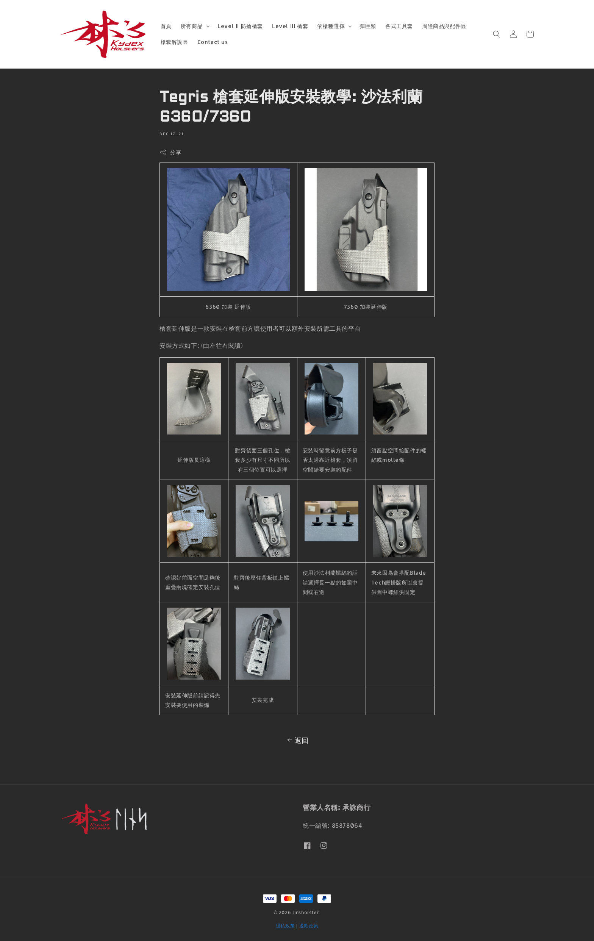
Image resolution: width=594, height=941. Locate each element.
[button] (496, 34)
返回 (297, 740)
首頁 (166, 26)
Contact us (212, 42)
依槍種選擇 (331, 26)
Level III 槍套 (290, 26)
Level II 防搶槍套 (240, 26)
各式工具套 (399, 26)
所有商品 (192, 26)
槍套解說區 (174, 42)
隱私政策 (285, 925)
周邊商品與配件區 (444, 26)
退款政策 (309, 925)
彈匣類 (368, 26)
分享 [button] (170, 152)
